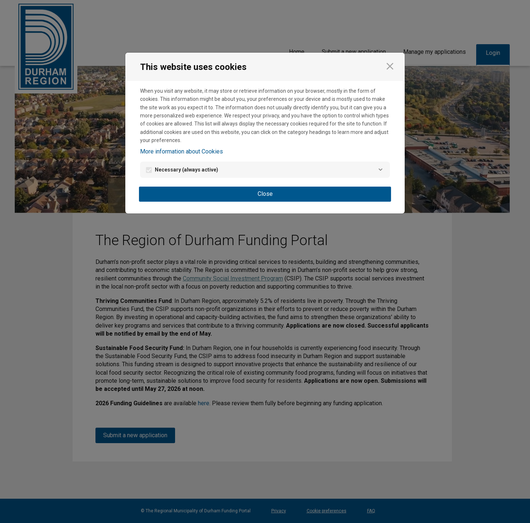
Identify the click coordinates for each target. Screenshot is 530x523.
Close (265, 193)
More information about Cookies (181, 151)
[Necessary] (380, 169)
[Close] (390, 66)
